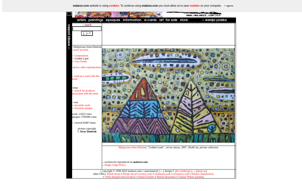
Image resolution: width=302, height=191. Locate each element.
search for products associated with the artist (85, 92)
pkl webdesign (183, 171)
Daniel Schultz (146, 176)
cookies (114, 5)
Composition (81, 55)
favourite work (82, 105)
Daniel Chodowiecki (202, 173)
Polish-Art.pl (130, 173)
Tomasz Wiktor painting (191, 176)
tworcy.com (145, 173)
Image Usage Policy (115, 164)
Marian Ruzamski (166, 176)
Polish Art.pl (113, 173)
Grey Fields (81, 61)
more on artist (80, 49)
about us (201, 171)
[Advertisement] (168, 34)
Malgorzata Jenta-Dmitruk (133, 147)
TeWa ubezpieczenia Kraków (120, 176)
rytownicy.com (181, 173)
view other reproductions (88, 67)
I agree (229, 5)
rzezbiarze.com (163, 173)
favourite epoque (83, 108)
